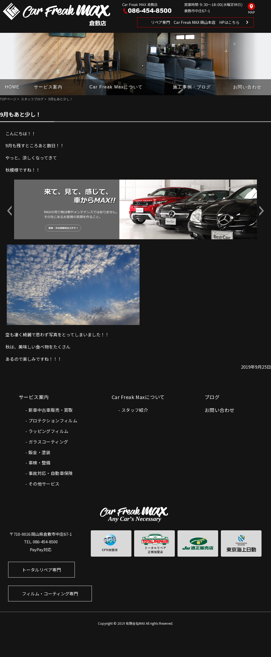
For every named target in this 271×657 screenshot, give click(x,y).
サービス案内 (48, 87)
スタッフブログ (32, 99)
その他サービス (44, 483)
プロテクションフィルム (52, 420)
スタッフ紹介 (134, 410)
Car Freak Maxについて (116, 87)
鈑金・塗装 (39, 452)
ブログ (212, 396)
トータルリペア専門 (41, 569)
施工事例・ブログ (192, 87)
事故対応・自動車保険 (50, 473)
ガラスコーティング (48, 441)
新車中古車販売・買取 (50, 410)
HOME (12, 87)
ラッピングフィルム (48, 431)
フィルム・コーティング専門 (50, 593)
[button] (9, 210)
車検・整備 (39, 462)
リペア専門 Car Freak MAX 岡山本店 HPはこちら (195, 22)
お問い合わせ (247, 87)
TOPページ (8, 99)
